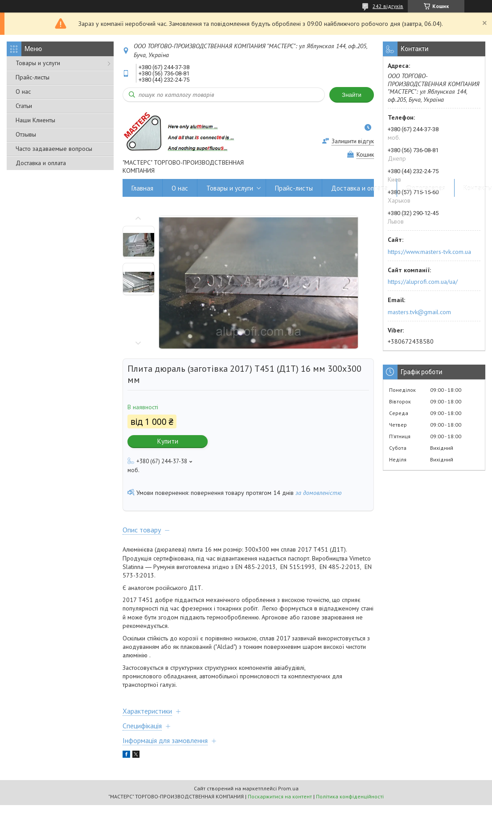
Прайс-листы (32, 77)
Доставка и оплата (41, 163)
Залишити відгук (353, 141)
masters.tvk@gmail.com (419, 312)
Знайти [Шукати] (351, 94)
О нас (23, 91)
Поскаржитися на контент (280, 796)
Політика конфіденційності (350, 796)
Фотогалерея (425, 188)
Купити (167, 441)
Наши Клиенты (35, 120)
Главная (142, 188)
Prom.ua (288, 788)
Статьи (24, 106)
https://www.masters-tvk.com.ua (429, 252)
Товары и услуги (38, 63)
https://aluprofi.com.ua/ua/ (423, 282)
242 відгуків (388, 6)
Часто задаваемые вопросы (54, 149)
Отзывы (26, 134)
